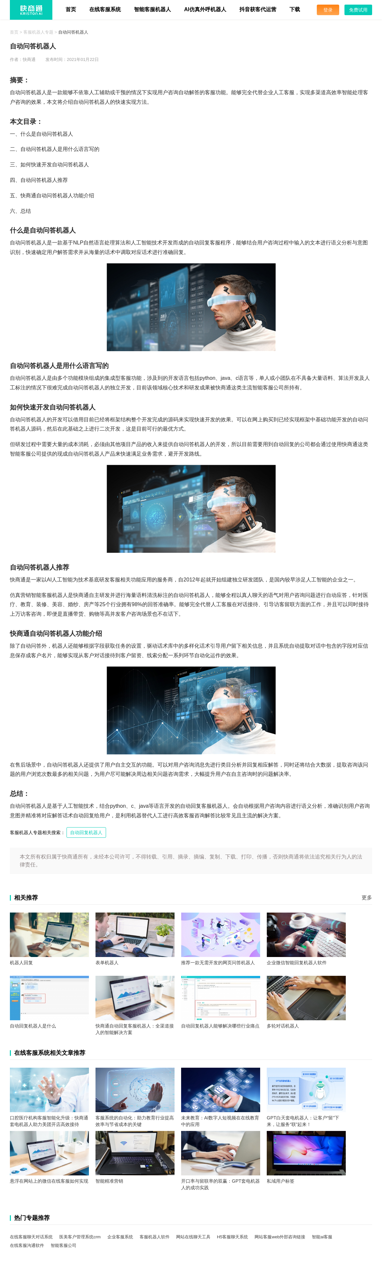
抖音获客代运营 (257, 9)
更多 (367, 897)
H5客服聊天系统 (232, 1236)
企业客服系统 (120, 1236)
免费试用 (358, 10)
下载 (294, 9)
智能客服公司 (63, 1245)
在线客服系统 (105, 9)
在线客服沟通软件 (27, 1245)
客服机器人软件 (155, 1236)
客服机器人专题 (38, 32)
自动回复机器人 (86, 832)
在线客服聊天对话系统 (31, 1236)
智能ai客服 (322, 1236)
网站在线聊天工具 (193, 1236)
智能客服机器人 (152, 9)
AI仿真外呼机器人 (205, 9)
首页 (71, 9)
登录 (328, 10)
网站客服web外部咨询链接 (280, 1236)
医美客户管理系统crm (80, 1236)
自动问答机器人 (73, 32)
